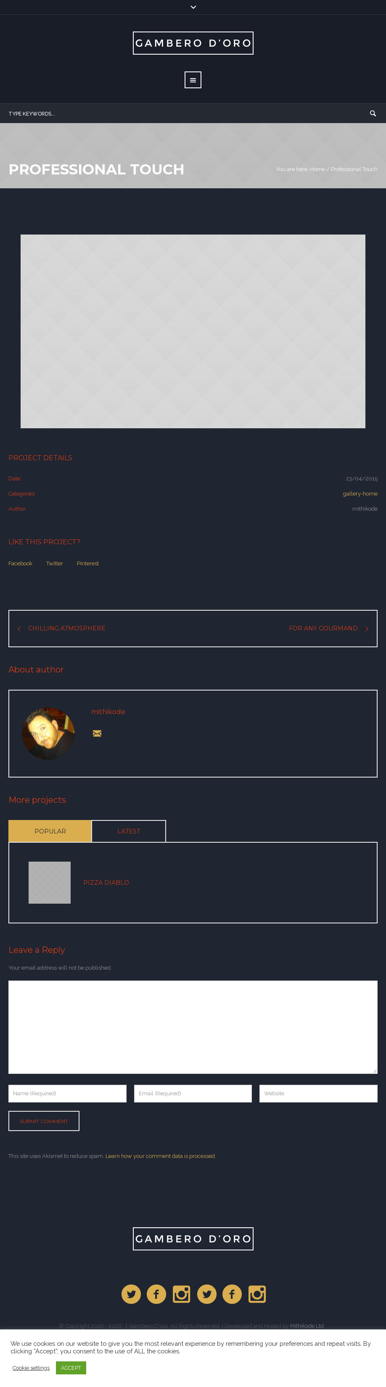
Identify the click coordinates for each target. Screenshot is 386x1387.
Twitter (54, 563)
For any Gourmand (323, 628)
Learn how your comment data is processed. (161, 1156)
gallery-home (360, 493)
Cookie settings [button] (31, 1368)
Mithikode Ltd (307, 1326)
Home (317, 169)
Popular (50, 831)
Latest (128, 831)
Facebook (20, 563)
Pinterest (88, 563)
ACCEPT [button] (71, 1368)
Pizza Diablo (106, 882)
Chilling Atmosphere (67, 628)
